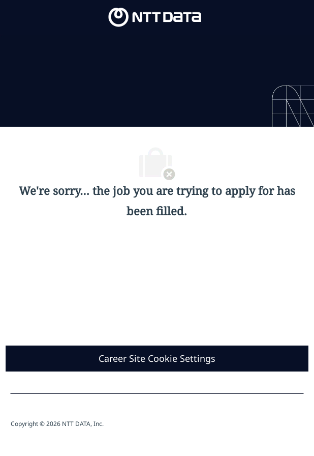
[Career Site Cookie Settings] (157, 358)
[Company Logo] (155, 16)
